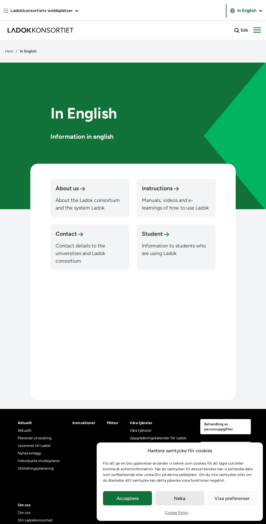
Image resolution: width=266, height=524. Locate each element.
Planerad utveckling (34, 438)
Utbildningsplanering (36, 468)
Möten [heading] (112, 423)
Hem (9, 51)
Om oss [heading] (24, 505)
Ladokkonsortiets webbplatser (41, 10)
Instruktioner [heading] (83, 423)
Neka (179, 498)
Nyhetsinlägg (29, 453)
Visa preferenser (232, 498)
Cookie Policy (176, 512)
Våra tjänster (141, 430)
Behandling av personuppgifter (218, 426)
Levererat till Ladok (34, 445)
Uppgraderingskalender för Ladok (158, 438)
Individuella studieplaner (39, 461)
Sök (241, 30)
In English (246, 10)
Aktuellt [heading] (25, 423)
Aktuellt (25, 430)
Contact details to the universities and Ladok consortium (80, 253)
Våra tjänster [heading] (141, 423)
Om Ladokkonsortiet (35, 520)
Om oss (24, 512)
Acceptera (128, 498)
